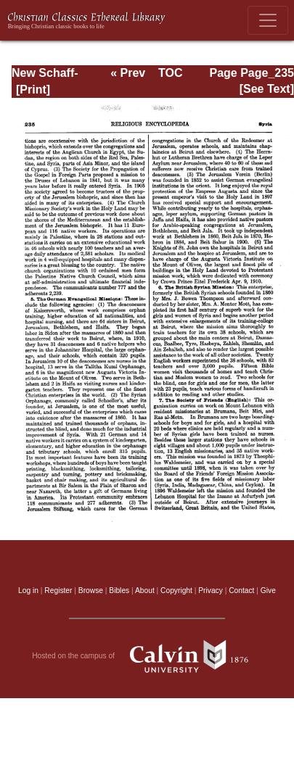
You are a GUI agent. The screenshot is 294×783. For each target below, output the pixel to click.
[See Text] (267, 89)
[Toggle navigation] (268, 20)
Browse (90, 590)
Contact (241, 590)
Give (268, 590)
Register (58, 590)
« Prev (127, 73)
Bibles (119, 590)
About (145, 590)
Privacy (210, 590)
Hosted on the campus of (147, 656)
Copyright (176, 590)
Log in (28, 590)
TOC (170, 73)
